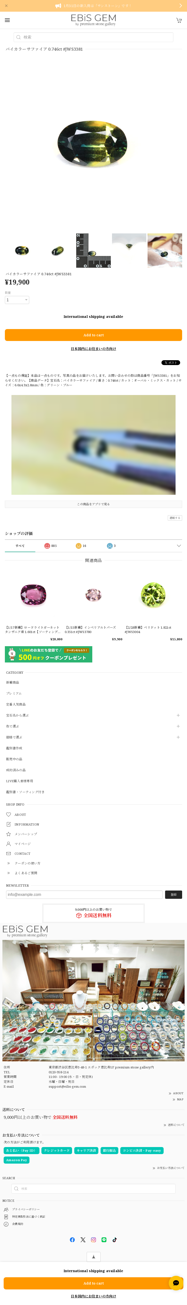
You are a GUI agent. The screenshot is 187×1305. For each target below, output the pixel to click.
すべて (20, 546)
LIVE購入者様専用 (19, 781)
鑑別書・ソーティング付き (25, 792)
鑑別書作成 (14, 748)
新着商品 (12, 683)
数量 (8, 293)
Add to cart (94, 335)
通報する (174, 518)
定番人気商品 (16, 705)
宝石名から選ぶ (17, 715)
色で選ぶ (12, 726)
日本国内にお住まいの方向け (93, 348)
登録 (174, 894)
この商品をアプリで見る (93, 504)
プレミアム (14, 694)
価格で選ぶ (14, 737)
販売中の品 (14, 759)
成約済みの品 (16, 770)
